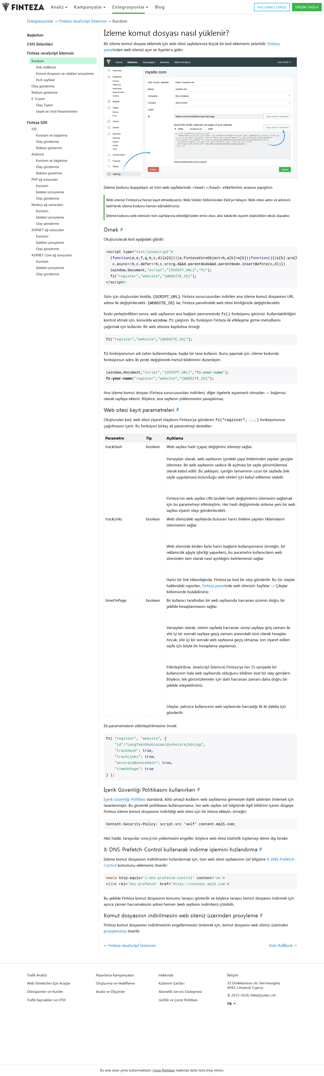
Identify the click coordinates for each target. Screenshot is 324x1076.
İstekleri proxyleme (52, 196)
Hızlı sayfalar (47, 84)
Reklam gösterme (46, 96)
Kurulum (43, 190)
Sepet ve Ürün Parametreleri (60, 115)
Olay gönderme (45, 90)
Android (38, 158)
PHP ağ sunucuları (47, 183)
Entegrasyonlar (42, 21)
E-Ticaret (39, 103)
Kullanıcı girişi (264, 7)
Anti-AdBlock (46, 67)
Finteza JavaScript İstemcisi (91, 21)
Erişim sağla (304, 7)
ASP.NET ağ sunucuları (50, 234)
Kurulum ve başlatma (54, 139)
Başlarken (37, 35)
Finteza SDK (40, 126)
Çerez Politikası (164, 1070)
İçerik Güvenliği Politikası (127, 835)
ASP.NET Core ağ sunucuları (55, 259)
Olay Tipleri (45, 109)
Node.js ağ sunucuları (50, 209)
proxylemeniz (137, 980)
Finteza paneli (117, 50)
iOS (34, 133)
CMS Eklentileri (43, 44)
